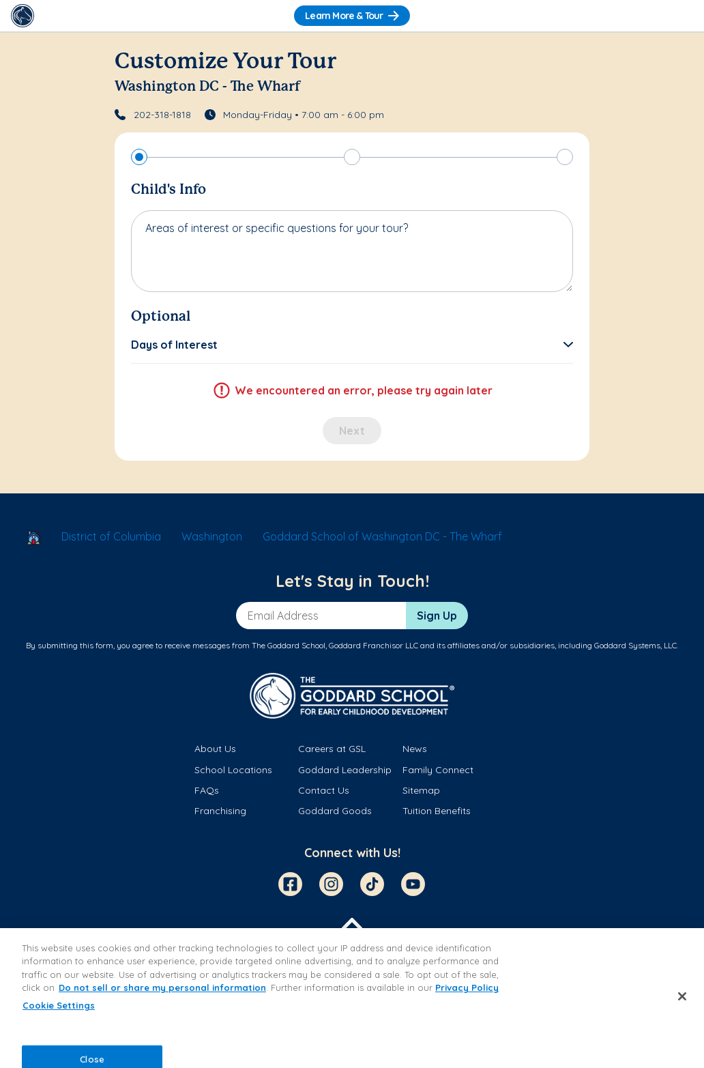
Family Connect (437, 770)
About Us (215, 748)
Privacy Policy (467, 987)
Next (352, 430)
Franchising (220, 811)
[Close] (682, 996)
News (414, 748)
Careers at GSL (332, 748)
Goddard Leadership (345, 770)
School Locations (233, 770)
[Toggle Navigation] (681, 15)
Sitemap (421, 790)
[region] (352, 998)
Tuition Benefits (436, 811)
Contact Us (323, 790)
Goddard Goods (335, 811)
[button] (352, 344)
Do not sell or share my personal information (162, 987)
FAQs (206, 790)
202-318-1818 (162, 115)
